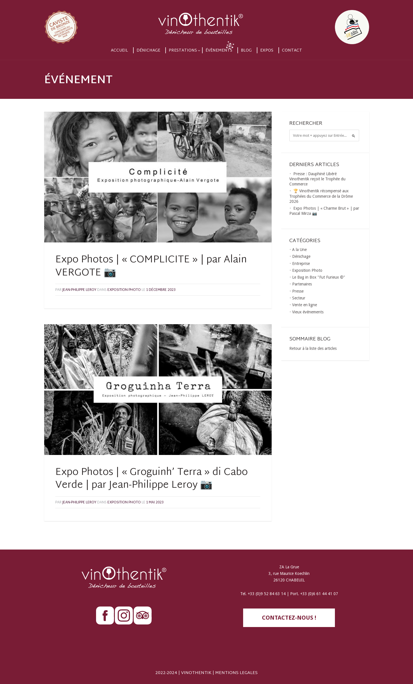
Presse (298, 291)
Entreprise (301, 263)
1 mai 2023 (155, 502)
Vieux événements (308, 312)
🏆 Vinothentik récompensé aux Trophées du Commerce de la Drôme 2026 (321, 196)
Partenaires (302, 284)
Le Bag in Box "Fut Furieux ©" (318, 277)
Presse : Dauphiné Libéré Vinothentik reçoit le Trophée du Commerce (317, 178)
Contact (292, 50)
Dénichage (148, 50)
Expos (266, 50)
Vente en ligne (304, 305)
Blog (246, 50)
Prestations (183, 50)
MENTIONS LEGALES (236, 673)
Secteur (298, 298)
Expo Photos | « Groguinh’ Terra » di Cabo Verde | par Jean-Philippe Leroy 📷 (151, 479)
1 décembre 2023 (161, 290)
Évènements (219, 50)
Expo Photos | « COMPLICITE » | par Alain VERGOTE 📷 (151, 266)
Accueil (119, 50)
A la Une (299, 249)
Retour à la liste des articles (313, 348)
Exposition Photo (124, 290)
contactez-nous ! (289, 617)
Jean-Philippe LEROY (79, 290)
